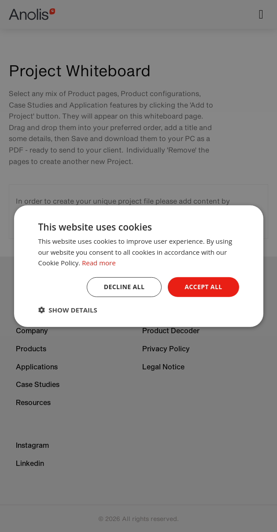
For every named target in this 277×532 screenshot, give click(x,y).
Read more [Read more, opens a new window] (99, 262)
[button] (67, 310)
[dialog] (138, 266)
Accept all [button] (203, 287)
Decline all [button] (124, 287)
